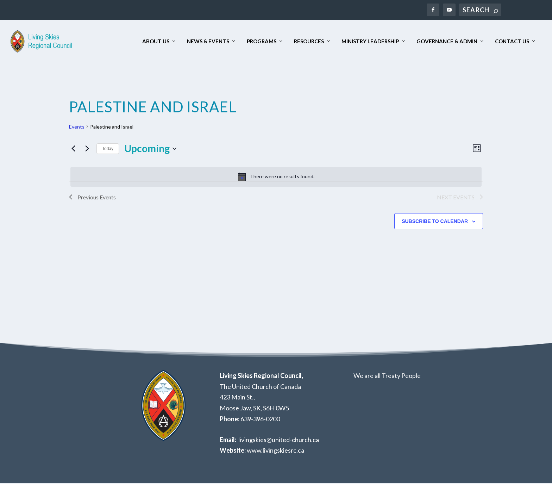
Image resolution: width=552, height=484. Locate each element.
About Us (155, 42)
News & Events (208, 42)
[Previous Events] (73, 149)
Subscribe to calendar (435, 221)
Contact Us (512, 42)
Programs (261, 42)
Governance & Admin (446, 42)
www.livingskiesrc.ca (275, 451)
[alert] (276, 177)
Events (76, 127)
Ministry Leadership (370, 42)
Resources (309, 42)
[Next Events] (87, 149)
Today (107, 149)
